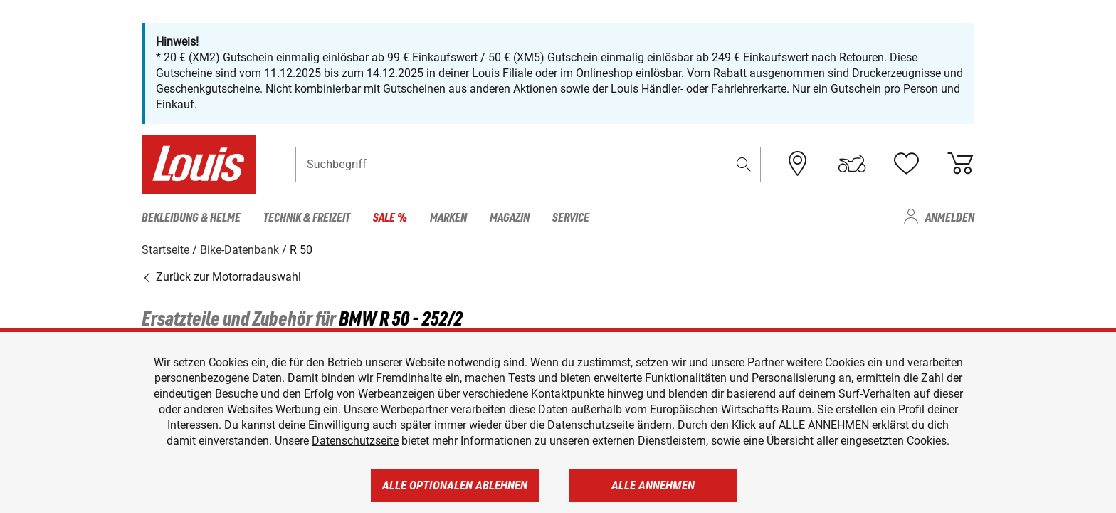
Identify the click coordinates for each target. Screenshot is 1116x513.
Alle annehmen (653, 485)
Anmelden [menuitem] (949, 216)
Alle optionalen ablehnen (454, 485)
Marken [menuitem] (448, 216)
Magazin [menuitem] (510, 216)
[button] (743, 164)
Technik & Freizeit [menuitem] (306, 216)
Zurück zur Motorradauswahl (221, 277)
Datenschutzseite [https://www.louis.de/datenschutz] (355, 440)
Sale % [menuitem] (390, 216)
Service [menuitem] (570, 216)
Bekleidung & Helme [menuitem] (191, 216)
